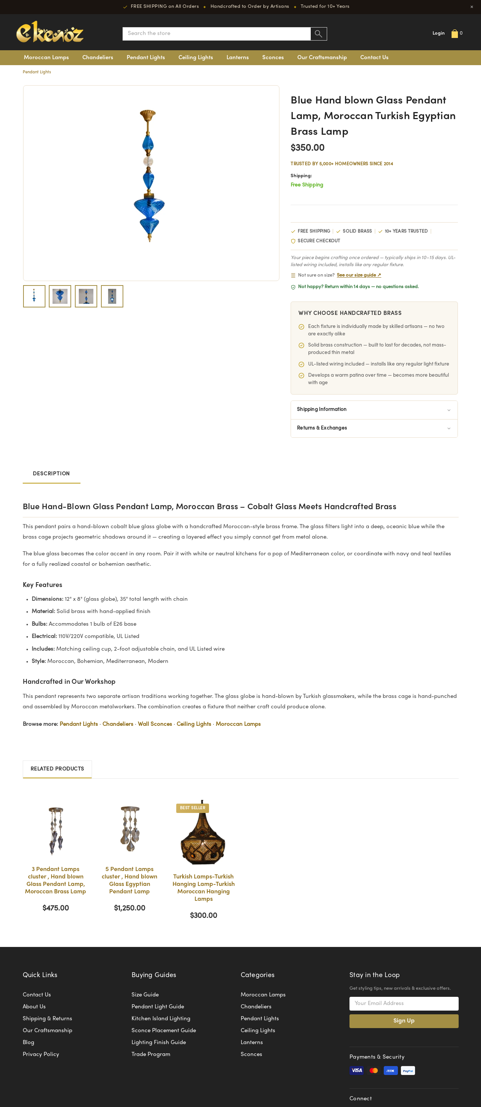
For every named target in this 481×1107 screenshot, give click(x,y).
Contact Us (374, 57)
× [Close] (472, 7)
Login (439, 33)
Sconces (273, 57)
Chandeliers (97, 57)
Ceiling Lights (195, 57)
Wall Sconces (155, 724)
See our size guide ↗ (359, 275)
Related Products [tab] (57, 769)
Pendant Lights (146, 57)
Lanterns (238, 57)
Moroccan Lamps (46, 57)
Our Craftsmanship (322, 57)
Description (51, 474)
